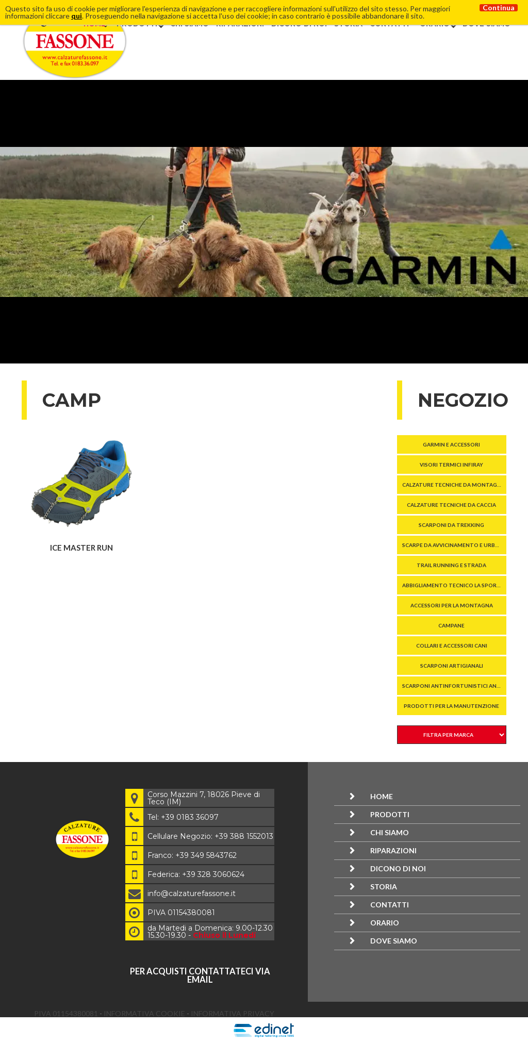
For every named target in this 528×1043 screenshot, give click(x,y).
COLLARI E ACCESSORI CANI (451, 645)
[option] (264, 221)
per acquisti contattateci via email (200, 975)
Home (381, 796)
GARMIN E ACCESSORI (451, 444)
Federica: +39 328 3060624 (195, 874)
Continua (499, 7)
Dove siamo (393, 940)
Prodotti (389, 814)
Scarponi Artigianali (451, 666)
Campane (451, 625)
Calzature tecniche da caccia (451, 505)
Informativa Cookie (145, 1013)
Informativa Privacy (232, 1013)
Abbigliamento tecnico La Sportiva (454, 585)
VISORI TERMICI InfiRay (451, 464)
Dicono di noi (398, 868)
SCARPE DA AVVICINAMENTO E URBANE (454, 545)
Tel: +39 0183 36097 (183, 817)
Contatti (389, 904)
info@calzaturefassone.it (191, 893)
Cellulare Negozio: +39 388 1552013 (210, 836)
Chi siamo (389, 832)
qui (76, 15)
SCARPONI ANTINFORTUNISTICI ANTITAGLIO (454, 686)
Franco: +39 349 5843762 (192, 855)
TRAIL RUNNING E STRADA (451, 565)
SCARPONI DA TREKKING (451, 525)
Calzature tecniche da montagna (453, 485)
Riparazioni (393, 850)
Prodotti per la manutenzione (451, 706)
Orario (384, 922)
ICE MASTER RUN (81, 547)
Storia (383, 886)
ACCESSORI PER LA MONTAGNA (451, 605)
